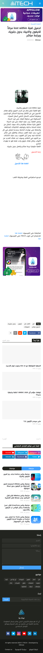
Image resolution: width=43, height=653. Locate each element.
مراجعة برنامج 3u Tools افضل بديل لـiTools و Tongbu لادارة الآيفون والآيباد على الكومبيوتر (17, 519)
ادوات (30, 586)
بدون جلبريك (12, 324)
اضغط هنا (18, 233)
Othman (21, 644)
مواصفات (12, 468)
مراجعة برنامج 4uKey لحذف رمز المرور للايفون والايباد (16, 475)
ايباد (6, 579)
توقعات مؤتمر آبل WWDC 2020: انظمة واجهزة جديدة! (24, 393)
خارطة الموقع (33, 649)
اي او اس (13, 579)
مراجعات (31, 468)
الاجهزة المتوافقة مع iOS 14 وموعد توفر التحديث (23, 366)
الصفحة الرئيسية (36, 24)
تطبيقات (27, 327)
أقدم (5, 439)
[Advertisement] (21, 65)
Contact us (8, 649)
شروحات (21, 579)
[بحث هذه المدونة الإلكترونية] (25, 599)
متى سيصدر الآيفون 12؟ (32, 421)
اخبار (34, 579)
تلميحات (17, 583)
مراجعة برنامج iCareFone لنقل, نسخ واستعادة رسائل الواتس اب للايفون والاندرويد (17, 507)
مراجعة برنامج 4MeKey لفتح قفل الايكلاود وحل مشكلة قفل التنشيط (17, 497)
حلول (23, 583)
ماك (11, 583)
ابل (29, 24)
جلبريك (38, 583)
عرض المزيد (6, 340)
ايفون (20, 324)
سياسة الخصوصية (20, 649)
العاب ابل (27, 324)
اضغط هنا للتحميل (21, 163)
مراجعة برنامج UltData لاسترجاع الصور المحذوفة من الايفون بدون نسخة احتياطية (16, 486)
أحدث (38, 439)
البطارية (24, 586)
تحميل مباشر (36, 327)
